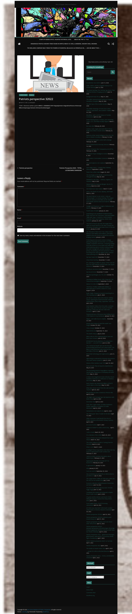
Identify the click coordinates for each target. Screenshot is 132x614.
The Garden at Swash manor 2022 (95, 548)
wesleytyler (32, 102)
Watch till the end (91, 331)
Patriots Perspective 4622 (93, 545)
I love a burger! (90, 328)
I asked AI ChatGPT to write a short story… (98, 427)
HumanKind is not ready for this (95, 411)
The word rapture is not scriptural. (95, 163)
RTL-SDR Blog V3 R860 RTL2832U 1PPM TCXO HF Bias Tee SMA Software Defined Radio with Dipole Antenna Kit (100, 264)
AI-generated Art (91, 465)
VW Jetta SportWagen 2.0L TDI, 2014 (96, 275)
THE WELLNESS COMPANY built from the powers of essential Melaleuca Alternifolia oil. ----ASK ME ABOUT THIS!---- (64, 48)
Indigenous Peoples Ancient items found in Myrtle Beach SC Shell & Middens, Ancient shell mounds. (64, 44)
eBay (87, 468)
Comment (21, 186)
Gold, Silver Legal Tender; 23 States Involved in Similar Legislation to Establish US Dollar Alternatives (99, 406)
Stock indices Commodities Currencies (97, 158)
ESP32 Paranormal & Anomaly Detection (97, 144)
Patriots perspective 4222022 (94, 514)
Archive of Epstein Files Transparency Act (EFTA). (99, 149)
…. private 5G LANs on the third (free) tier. (97, 551)
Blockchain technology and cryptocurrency (98, 354)
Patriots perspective (24, 168)
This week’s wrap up (91, 333)
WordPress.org (90, 595)
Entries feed (89, 590)
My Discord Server (91, 272)
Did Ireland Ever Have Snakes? (94, 189)
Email (19, 218)
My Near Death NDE (92, 257)
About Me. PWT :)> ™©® (81, 39)
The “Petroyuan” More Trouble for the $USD (98, 414)
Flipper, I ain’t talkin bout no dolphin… (96, 319)
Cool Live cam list (91, 471)
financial (31, 95)
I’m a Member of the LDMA (94, 435)
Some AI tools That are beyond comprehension (99, 366)
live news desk (90, 126)
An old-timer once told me (93, 83)
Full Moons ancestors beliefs (94, 269)
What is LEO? (90, 447)
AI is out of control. (91, 425)
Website (19, 226)
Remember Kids (90, 402)
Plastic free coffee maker (93, 172)
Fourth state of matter (92, 211)
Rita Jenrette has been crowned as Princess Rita (99, 392)
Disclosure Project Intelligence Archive (97, 154)
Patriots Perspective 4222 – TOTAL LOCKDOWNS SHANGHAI (71, 169)
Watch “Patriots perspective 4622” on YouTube (99, 541)
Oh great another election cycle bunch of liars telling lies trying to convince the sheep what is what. (99, 498)
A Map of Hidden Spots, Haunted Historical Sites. (55, 39)
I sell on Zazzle (90, 432)
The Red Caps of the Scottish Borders (96, 104)
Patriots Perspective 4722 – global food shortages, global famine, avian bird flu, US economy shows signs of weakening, (100, 536)
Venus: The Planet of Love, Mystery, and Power (99, 191)
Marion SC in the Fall (92, 284)
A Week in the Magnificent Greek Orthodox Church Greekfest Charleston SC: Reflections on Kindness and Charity (100, 378)
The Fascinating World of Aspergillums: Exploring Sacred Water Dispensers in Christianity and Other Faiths (100, 372)
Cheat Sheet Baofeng (92, 260)
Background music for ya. (93, 96)
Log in (88, 587)
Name (19, 210)
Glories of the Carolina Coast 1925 (95, 363)
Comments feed (90, 592)
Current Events (23, 95)
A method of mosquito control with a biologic (99, 140)
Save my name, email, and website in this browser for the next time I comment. (45, 235)
